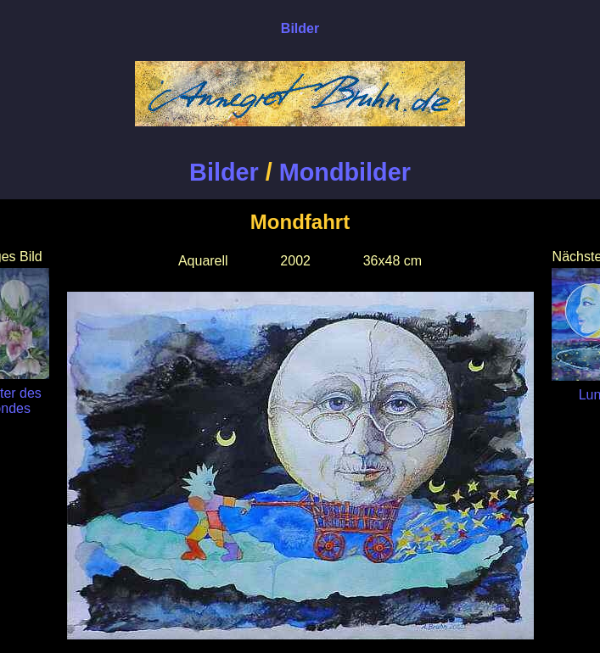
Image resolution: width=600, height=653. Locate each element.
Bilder (224, 172)
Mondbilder (345, 172)
